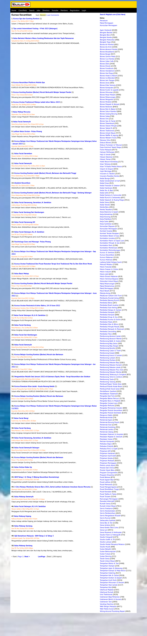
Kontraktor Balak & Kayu (109, 236)
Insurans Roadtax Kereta (109, 176)
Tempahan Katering (107, 573)
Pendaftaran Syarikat (108, 391)
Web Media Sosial (107, 609)
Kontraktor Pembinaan (108, 248)
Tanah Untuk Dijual (107, 561)
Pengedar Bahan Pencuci (109, 398)
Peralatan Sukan (106, 439)
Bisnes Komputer (106, 87)
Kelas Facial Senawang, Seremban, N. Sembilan (32, 202)
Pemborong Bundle (107, 348)
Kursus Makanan (106, 257)
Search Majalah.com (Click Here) (112, 14)
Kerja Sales (104, 221)
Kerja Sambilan (106, 224)
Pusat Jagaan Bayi (107, 479)
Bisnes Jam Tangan (107, 80)
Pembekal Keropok (107, 314)
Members (64, 10)
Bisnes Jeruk (104, 83)
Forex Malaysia (106, 149)
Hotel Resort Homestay (109, 161)
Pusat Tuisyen (105, 496)
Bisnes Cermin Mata (107, 56)
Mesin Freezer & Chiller (109, 269)
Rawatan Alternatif (107, 501)
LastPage (41, 556)
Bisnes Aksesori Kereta (108, 49)
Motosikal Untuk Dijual (109, 281)
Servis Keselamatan (107, 511)
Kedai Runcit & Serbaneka (110, 197)
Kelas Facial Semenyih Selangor (26, 447)
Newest (43, 15)
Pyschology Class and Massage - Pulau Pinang (32, 241)
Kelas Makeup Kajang (22, 516)
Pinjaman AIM (105, 451)
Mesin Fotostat (106, 267)
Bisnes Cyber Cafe (107, 61)
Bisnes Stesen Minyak (108, 126)
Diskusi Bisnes (105, 142)
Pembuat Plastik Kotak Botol (111, 386)
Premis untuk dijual (107, 465)
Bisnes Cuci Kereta (107, 59)
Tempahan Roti (106, 587)
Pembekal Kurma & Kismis (110, 319)
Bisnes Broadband (107, 51)
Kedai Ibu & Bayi (106, 190)
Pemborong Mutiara (107, 360)
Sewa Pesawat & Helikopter (111, 532)
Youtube (55, 10)
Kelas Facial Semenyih (22, 121)
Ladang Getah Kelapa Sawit (111, 262)
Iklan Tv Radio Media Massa (111, 166)
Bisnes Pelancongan (108, 97)
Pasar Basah (104, 291)
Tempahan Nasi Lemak (108, 585)
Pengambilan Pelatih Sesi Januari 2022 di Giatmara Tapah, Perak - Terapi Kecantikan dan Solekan (52, 376)
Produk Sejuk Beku (107, 470)
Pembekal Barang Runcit (109, 300)
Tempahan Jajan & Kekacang (111, 568)
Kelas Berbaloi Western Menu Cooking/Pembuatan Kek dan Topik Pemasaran (43, 38)
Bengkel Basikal (106, 32)
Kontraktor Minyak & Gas (110, 243)
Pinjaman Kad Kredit (108, 456)
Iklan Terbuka (105, 164)
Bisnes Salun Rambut (108, 111)
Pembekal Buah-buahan (109, 305)
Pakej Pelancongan (107, 283)
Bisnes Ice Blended (107, 78)
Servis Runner (105, 518)
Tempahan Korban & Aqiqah (111, 578)
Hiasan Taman (105, 159)
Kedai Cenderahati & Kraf (110, 181)
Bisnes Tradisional (107, 130)
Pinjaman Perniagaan (108, 463)
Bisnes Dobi (104, 63)
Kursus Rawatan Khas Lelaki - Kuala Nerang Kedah (34, 386)
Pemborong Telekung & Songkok (113, 374)
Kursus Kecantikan (107, 255)
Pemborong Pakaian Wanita (110, 372)
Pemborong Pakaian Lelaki (110, 367)
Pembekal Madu (106, 322)
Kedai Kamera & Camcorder (111, 195)
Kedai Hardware (106, 188)
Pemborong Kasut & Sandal (111, 355)
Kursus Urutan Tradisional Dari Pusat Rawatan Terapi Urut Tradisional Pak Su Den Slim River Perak (53, 264)
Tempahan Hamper (107, 566)
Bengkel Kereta (106, 37)
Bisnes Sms (104, 118)
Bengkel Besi (105, 35)
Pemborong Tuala (107, 379)
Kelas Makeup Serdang (23, 526)
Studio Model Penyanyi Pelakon (112, 544)
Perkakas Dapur (106, 444)
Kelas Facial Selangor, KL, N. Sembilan (29, 232)
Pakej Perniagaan (106, 23)
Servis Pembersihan (107, 513)
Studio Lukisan (106, 542)
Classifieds (22, 10)
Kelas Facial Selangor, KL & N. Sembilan (29, 315)
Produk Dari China (107, 468)
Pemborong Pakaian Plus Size (111, 370)
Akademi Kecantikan (22, 183)
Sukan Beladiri (105, 549)
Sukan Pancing (106, 556)
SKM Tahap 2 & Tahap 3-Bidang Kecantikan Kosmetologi (36, 477)
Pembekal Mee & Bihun (109, 324)
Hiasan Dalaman (106, 157)
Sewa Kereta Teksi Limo (109, 527)
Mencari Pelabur (106, 264)
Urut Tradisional (106, 594)
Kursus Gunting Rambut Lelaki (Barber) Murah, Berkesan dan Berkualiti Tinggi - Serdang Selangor (53, 192)
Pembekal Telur (106, 334)
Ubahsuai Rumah (106, 592)
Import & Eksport (107, 169)
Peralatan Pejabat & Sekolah (111, 436)
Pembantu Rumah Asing (109, 298)
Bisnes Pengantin (106, 99)
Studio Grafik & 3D (107, 539)
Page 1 (20, 556)
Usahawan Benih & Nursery (110, 599)
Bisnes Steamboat (107, 123)
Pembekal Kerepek (107, 312)
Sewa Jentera (105, 525)
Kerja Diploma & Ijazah (109, 212)
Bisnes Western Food (108, 137)
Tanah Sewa (104, 558)
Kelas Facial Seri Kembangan (25, 335)
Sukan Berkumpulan (108, 551)
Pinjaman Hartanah (107, 453)
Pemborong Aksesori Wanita (111, 338)
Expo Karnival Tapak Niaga (110, 147)
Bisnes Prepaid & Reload (109, 104)
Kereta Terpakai (106, 209)
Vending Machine (106, 604)
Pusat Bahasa (105, 477)
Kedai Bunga (105, 178)
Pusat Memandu (106, 484)
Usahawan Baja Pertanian (110, 597)
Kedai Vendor (105, 205)
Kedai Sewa (104, 202)
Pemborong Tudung (107, 381)
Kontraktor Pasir (106, 245)
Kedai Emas (104, 183)
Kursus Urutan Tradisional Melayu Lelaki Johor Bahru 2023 (36, 102)
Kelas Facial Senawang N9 (24, 222)
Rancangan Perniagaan (109, 499)
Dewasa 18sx (105, 140)
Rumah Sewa (105, 503)
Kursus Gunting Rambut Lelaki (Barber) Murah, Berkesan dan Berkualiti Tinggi (45, 173)
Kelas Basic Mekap (21, 273)
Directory (45, 10)
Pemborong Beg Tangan (109, 346)
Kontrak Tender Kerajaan (109, 233)
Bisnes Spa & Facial (107, 121)
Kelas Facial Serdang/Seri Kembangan (29, 212)
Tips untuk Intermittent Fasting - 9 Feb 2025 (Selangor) (35, 28)
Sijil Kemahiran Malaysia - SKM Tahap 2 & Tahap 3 (34, 536)
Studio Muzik (105, 547)
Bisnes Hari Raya (106, 73)
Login (84, 10)
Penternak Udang (106, 432)
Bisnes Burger (105, 54)
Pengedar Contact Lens (109, 403)
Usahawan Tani (106, 601)
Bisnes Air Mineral (107, 44)
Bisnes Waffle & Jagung (109, 135)
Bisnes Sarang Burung (108, 114)
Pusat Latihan (105, 482)
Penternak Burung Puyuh (109, 422)
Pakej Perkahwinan (107, 286)
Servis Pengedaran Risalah (110, 515)
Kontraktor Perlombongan (110, 250)
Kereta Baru (104, 207)
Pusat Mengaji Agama (108, 487)
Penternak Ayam (106, 420)
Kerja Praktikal (105, 219)
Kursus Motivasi (106, 259)
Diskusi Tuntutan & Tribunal (111, 145)
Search (31, 10)
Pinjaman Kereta (106, 458)
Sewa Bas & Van (106, 523)
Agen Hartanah (106, 30)
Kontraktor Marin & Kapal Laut (112, 240)
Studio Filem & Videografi (110, 535)
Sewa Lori (103, 530)
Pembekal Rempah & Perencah (112, 329)
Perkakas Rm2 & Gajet (108, 448)
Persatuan (104, 20)
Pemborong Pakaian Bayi (109, 362)
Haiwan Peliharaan (107, 152)
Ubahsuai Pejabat (106, 590)
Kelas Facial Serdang (22, 325)
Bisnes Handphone (107, 71)
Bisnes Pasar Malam (107, 94)
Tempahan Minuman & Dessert (112, 582)
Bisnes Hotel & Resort (108, 75)
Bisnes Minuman (106, 92)
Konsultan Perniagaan (108, 25)
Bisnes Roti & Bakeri (108, 109)
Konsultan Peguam (107, 226)
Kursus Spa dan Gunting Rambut (26, 18)
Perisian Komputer (107, 441)
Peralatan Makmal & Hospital (111, 434)
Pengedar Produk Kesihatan (110, 413)
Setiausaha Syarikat (107, 520)
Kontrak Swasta (106, 231)
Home (13, 10)
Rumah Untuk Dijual (108, 506)
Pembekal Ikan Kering (108, 307)
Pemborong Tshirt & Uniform (111, 377)
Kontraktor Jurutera (107, 238)
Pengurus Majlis (106, 415)
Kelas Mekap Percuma (21, 112)
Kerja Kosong (105, 216)
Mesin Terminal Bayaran (109, 279)
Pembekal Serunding (108, 331)
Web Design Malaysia (108, 606)
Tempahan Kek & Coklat (109, 575)
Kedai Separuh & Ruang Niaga (112, 200)
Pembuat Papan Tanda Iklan (111, 384)
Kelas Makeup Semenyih (24, 496)
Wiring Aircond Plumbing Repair (112, 611)
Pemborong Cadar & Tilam (110, 350)
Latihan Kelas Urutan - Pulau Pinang (27, 131)
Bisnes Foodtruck (106, 68)
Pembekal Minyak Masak (109, 326)
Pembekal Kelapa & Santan (110, 310)
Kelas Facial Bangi (21, 418)
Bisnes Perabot (105, 102)
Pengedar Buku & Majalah (110, 401)
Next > (27, 556)
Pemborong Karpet (107, 353)
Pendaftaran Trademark (109, 393)
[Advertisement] (54, 63)
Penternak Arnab (106, 417)
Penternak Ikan (106, 425)
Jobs (38, 10)
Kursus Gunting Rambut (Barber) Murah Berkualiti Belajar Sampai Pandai (42, 92)
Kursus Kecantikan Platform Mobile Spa (29, 82)
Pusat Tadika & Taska (108, 494)
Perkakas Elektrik (106, 446)
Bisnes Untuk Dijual (107, 133)
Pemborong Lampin (107, 358)
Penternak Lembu (106, 429)
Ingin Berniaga (105, 171)
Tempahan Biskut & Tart (109, 563)
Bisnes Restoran (106, 106)
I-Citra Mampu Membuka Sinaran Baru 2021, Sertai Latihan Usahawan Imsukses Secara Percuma (52, 487)
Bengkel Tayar (105, 42)
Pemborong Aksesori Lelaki (110, 336)
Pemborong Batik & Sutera (110, 341)
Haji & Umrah (105, 154)
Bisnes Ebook (105, 66)
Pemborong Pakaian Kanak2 (111, 365)
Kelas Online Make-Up (23, 467)
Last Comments (53, 15)
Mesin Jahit (104, 274)
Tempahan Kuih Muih (108, 580)
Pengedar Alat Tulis (107, 396)
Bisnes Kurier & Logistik (109, 90)
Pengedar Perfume (107, 405)
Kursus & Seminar (107, 252)
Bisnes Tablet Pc (106, 128)
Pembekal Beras (106, 302)
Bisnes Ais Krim (106, 47)
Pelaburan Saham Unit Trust (111, 295)
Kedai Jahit (104, 193)
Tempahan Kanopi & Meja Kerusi (113, 570)
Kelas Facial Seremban (23, 153)
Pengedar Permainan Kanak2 (111, 408)
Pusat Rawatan (106, 491)
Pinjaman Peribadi (107, 460)
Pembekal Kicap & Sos (109, 317)
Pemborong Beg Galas (108, 343)
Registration (74, 10)
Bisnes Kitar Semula (108, 85)
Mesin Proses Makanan (109, 276)
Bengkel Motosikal (107, 40)
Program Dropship (107, 475)
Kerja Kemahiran (106, 214)
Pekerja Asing (105, 293)
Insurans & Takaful (107, 173)
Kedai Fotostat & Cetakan (110, 185)
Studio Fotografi (106, 537)
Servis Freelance (106, 508)
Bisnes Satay (105, 116)
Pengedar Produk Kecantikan (111, 410)
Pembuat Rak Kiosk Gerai (110, 389)
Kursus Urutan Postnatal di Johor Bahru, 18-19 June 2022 (37, 305)
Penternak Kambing (107, 427)
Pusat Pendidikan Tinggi (109, 489)
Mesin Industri (105, 271)
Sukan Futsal (105, 554)
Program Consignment (108, 472)
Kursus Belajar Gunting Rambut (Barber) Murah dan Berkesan (38, 354)
